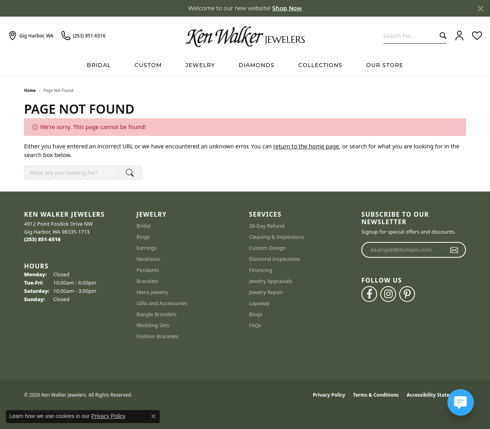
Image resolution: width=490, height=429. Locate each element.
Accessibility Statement (434, 395)
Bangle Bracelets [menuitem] (157, 314)
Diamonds (257, 65)
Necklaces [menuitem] (149, 258)
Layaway (259, 303)
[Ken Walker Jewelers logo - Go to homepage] (245, 35)
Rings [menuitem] (143, 236)
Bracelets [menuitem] (148, 281)
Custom (148, 65)
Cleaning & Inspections (276, 236)
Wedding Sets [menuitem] (153, 325)
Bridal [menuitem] (144, 225)
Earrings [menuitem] (147, 247)
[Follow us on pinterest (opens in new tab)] (407, 294)
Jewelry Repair (266, 292)
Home (30, 90)
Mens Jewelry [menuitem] (152, 292)
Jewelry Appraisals (270, 281)
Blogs (255, 314)
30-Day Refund (266, 225)
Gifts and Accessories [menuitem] (162, 303)
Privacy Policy (329, 395)
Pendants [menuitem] (148, 270)
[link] (30, 36)
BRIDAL (99, 65)
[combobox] (409, 35)
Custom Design (267, 247)
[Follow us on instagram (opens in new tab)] (388, 294)
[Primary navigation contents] (245, 65)
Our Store (384, 65)
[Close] (480, 8)
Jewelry (200, 65)
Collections (320, 65)
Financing (260, 270)
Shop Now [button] (287, 8)
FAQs (255, 325)
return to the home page (306, 146)
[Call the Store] (42, 239)
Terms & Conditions (376, 395)
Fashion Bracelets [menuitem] (158, 336)
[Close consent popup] (153, 416)
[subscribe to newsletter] (454, 250)
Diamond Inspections (274, 258)
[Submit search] (441, 35)
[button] (459, 36)
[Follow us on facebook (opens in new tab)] (369, 294)
